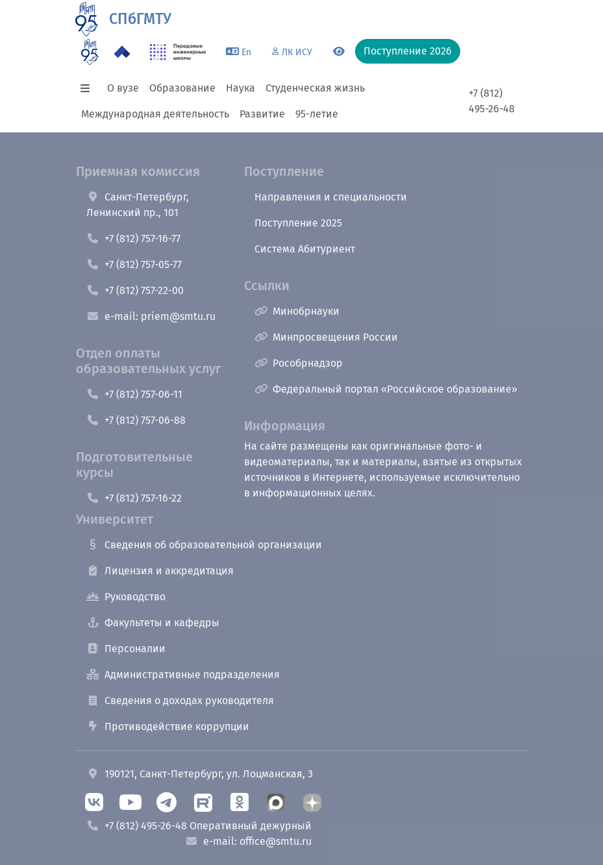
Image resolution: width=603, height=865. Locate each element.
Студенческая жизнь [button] (315, 88)
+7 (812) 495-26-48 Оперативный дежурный (199, 826)
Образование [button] (182, 88)
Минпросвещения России (326, 337)
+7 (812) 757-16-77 (133, 238)
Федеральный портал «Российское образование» (385, 389)
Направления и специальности (330, 197)
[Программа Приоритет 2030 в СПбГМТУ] (122, 52)
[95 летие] (90, 52)
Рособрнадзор (298, 363)
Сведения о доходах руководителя (180, 700)
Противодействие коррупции (167, 726)
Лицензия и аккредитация (160, 571)
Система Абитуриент (304, 249)
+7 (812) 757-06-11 (134, 394)
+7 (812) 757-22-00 (135, 290)
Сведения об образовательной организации (204, 545)
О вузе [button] (123, 88)
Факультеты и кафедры (152, 622)
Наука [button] (240, 88)
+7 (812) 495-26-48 (492, 101)
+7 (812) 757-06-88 (136, 420)
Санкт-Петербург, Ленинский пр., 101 (137, 205)
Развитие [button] (262, 114)
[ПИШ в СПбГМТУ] (178, 52)
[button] (89, 88)
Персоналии (126, 648)
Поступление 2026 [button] (407, 51)
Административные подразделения (183, 674)
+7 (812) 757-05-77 (134, 264)
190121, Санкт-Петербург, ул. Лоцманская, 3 (199, 774)
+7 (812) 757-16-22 (134, 498)
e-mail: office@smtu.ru (248, 841)
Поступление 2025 (298, 223)
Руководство (126, 597)
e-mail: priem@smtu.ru (150, 316)
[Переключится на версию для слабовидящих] (339, 52)
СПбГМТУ (140, 19)
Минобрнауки (296, 311)
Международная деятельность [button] (155, 114)
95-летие (316, 114)
